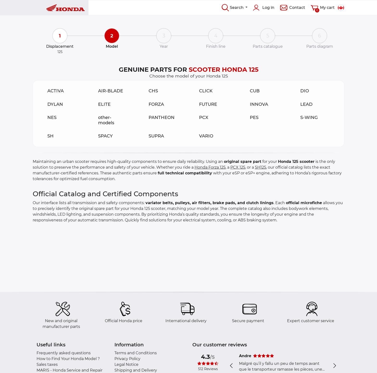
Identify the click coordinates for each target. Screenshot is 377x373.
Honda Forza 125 (210, 167)
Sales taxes (47, 364)
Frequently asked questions (64, 353)
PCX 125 (237, 167)
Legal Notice (126, 364)
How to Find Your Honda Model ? (68, 358)
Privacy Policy (127, 358)
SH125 (260, 167)
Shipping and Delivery (135, 370)
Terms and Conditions (135, 353)
